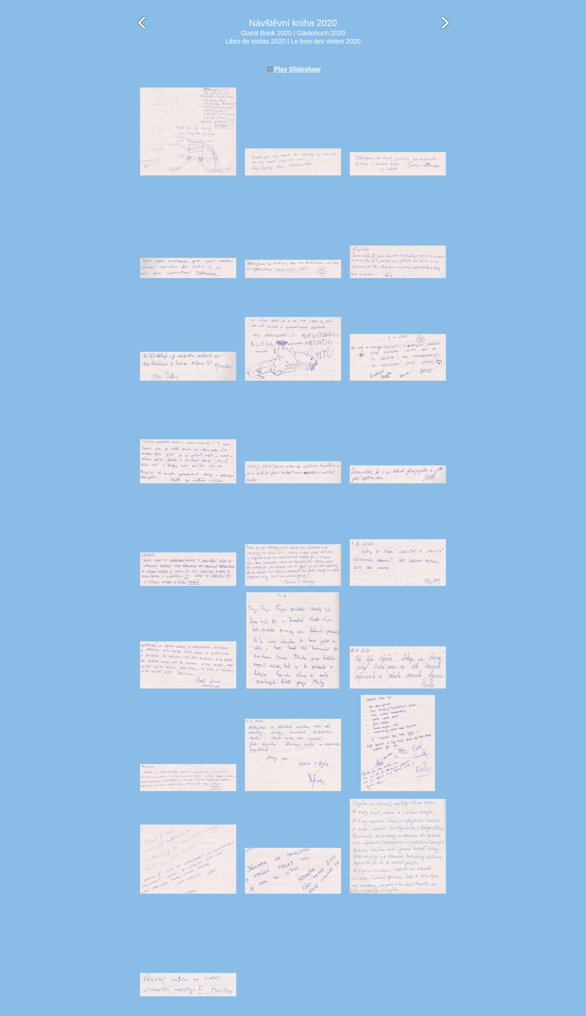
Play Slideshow (297, 69)
